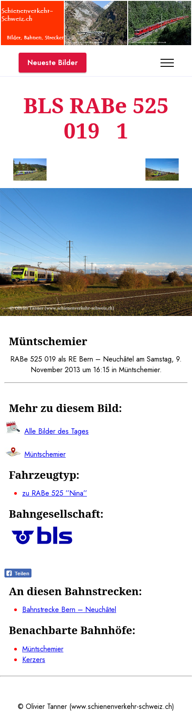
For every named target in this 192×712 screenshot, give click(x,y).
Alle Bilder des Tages (56, 431)
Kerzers (33, 659)
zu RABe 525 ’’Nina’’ (54, 493)
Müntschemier (42, 649)
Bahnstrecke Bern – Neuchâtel (69, 609)
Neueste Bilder (52, 63)
